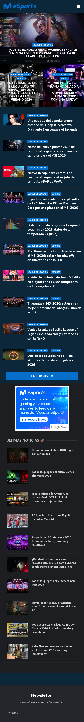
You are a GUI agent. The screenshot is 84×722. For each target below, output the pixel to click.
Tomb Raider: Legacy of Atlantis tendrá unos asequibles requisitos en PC (54, 606)
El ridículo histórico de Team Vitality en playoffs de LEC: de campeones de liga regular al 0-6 (53, 284)
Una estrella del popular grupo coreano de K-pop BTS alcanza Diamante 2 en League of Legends (52, 125)
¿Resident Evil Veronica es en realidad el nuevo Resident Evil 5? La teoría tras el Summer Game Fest (54, 563)
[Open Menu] (78, 6)
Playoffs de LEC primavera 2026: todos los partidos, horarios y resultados (52, 541)
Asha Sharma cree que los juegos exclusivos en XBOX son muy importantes (52, 650)
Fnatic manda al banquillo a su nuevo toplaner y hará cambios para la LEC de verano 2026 (21, 91)
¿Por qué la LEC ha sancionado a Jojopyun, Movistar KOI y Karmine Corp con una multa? (64, 91)
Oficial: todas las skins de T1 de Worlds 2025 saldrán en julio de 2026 (50, 360)
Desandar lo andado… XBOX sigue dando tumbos (53, 452)
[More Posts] (42, 376)
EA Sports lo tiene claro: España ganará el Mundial (51, 517)
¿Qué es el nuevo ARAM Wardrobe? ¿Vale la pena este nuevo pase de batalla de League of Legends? (43, 53)
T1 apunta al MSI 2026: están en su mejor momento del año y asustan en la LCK (54, 307)
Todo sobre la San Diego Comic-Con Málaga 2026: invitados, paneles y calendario (53, 628)
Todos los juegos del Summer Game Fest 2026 (53, 583)
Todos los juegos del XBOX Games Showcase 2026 (53, 473)
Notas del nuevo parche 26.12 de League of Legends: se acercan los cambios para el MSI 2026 (52, 151)
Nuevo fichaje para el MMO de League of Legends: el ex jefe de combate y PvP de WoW (51, 177)
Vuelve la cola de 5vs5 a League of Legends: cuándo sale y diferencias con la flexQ (52, 334)
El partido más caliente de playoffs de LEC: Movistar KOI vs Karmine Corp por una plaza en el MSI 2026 (53, 205)
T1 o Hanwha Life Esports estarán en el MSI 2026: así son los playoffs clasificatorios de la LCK (54, 260)
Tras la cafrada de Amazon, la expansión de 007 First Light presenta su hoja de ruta (50, 497)
